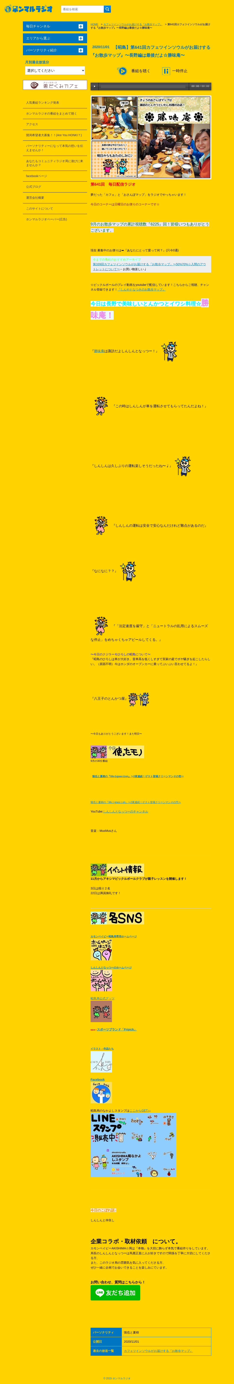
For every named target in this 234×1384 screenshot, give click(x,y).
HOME (94, 24)
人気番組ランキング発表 (42, 102)
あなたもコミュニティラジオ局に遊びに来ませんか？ (54, 163)
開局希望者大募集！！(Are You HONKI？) (54, 135)
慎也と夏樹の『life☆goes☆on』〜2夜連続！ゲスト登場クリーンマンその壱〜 (138, 776)
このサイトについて (39, 208)
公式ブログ (33, 186)
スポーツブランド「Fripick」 (117, 1029)
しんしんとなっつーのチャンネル (125, 811)
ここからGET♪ (139, 1110)
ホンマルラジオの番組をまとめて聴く (51, 113)
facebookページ (36, 176)
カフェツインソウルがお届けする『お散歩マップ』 (132, 24)
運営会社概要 (35, 197)
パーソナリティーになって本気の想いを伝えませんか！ (54, 148)
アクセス (32, 124)
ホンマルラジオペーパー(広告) (46, 219)
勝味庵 (99, 351)
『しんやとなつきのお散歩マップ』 (141, 289)
